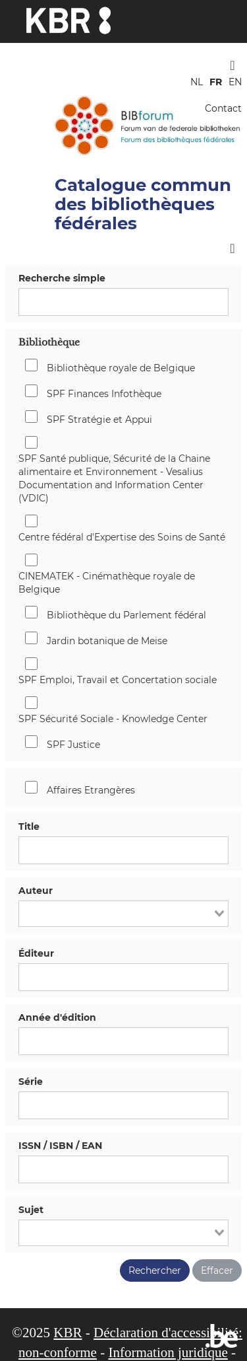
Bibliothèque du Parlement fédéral (126, 615)
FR (215, 82)
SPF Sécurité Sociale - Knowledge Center (112, 719)
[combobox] (123, 914)
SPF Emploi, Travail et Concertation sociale (117, 680)
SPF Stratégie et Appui (99, 419)
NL (196, 82)
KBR (67, 1333)
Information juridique (167, 1352)
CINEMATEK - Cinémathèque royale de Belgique (106, 582)
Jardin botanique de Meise (107, 641)
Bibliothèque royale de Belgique (121, 368)
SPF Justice (73, 745)
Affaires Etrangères (91, 790)
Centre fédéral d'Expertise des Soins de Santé (121, 537)
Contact (223, 108)
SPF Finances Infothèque (104, 394)
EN (235, 82)
